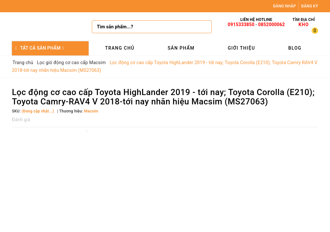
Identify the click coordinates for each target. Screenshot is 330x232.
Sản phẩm (181, 48)
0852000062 (271, 24)
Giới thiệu (241, 48)
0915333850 (241, 24)
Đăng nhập (284, 6)
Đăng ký (309, 6)
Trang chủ (119, 48)
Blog (294, 48)
